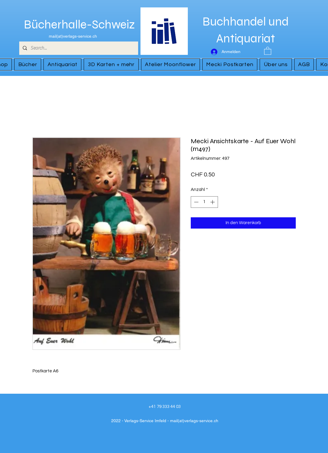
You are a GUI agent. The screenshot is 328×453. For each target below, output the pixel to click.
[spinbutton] (204, 202)
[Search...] (78, 48)
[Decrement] (196, 202)
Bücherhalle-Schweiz (79, 24)
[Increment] (213, 202)
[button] (267, 50)
